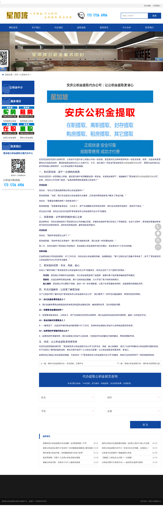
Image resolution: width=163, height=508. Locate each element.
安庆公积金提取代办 (144, 176)
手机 (43, 411)
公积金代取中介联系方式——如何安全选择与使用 (122, 462)
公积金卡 (74, 206)
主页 (16, 75)
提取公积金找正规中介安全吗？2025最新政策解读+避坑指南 (68, 448)
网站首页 (13, 27)
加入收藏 (147, 6)
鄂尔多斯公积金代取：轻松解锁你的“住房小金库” (63, 453)
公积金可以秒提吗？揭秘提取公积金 (117, 453)
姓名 (43, 397)
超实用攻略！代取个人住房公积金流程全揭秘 (61, 457)
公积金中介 (24, 75)
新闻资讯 (104, 27)
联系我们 (157, 6)
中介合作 (127, 27)
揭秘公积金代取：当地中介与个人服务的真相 (61, 462)
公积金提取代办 (130, 163)
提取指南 (81, 27)
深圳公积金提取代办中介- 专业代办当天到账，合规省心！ (125, 448)
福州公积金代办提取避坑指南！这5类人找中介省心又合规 (125, 443)
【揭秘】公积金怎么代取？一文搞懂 (117, 457)
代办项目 (58, 27)
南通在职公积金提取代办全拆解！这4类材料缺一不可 (65, 443)
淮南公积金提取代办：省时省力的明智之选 (142, 363)
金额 (109, 411)
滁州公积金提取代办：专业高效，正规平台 (65, 363)
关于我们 (36, 27)
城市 (109, 397)
